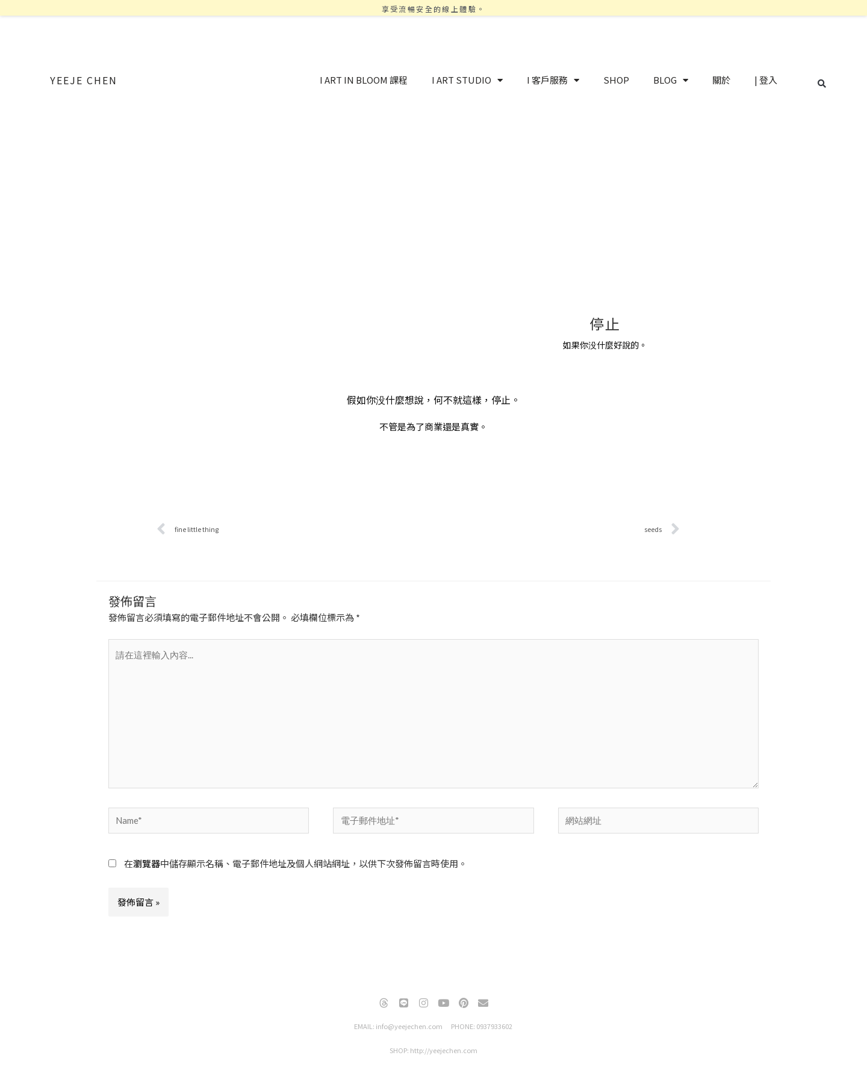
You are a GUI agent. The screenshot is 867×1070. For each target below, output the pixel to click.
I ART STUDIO (467, 80)
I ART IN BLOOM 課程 (364, 79)
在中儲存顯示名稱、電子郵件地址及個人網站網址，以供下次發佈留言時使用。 (295, 863)
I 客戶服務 (553, 80)
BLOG (670, 80)
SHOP (616, 79)
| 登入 (765, 79)
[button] (822, 83)
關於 (721, 79)
